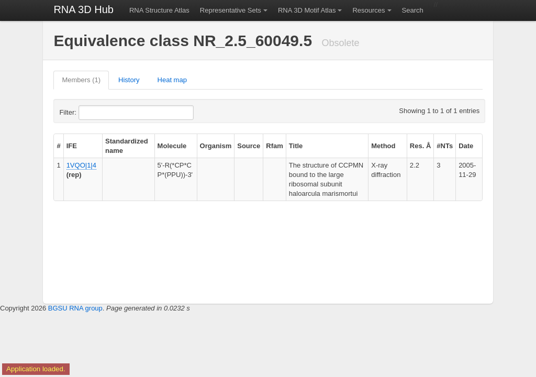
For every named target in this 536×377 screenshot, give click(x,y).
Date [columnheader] (466, 146)
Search (412, 10)
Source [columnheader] (248, 146)
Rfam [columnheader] (274, 146)
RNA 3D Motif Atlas (307, 10)
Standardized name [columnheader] (126, 145)
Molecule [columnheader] (172, 146)
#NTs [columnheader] (445, 146)
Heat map (172, 80)
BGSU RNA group (75, 308)
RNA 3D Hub (83, 9)
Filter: (93, 112)
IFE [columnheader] (71, 146)
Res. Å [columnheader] (420, 146)
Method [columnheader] (383, 146)
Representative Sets (230, 10)
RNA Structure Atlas (159, 10)
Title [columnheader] (296, 146)
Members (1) (81, 80)
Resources (368, 10)
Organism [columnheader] (216, 146)
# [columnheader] (58, 146)
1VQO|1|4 (81, 165)
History (128, 80)
